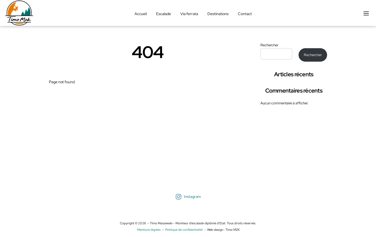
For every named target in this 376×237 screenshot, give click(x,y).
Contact (245, 13)
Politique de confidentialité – (186, 230)
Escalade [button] (163, 13)
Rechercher (269, 45)
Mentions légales (149, 230)
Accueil (141, 13)
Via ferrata (189, 13)
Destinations (218, 13)
